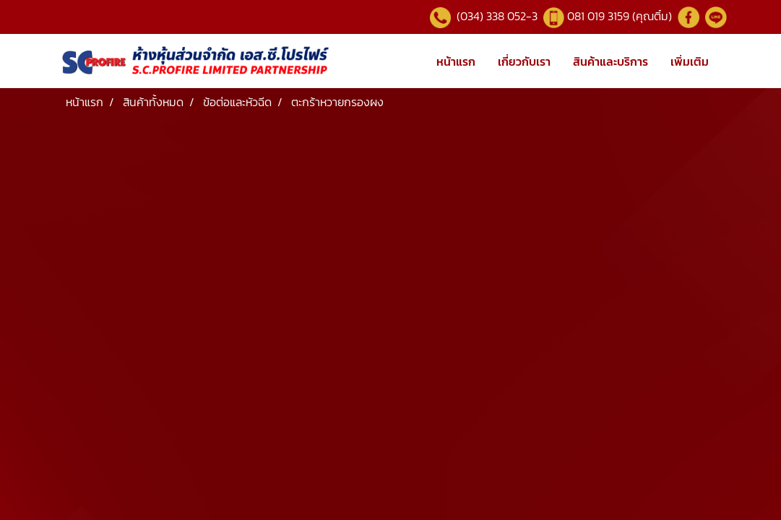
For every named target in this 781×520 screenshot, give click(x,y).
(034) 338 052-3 (496, 16)
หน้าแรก (455, 61)
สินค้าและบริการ (610, 61)
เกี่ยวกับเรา (524, 61)
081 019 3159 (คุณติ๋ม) (621, 16)
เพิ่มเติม (689, 61)
